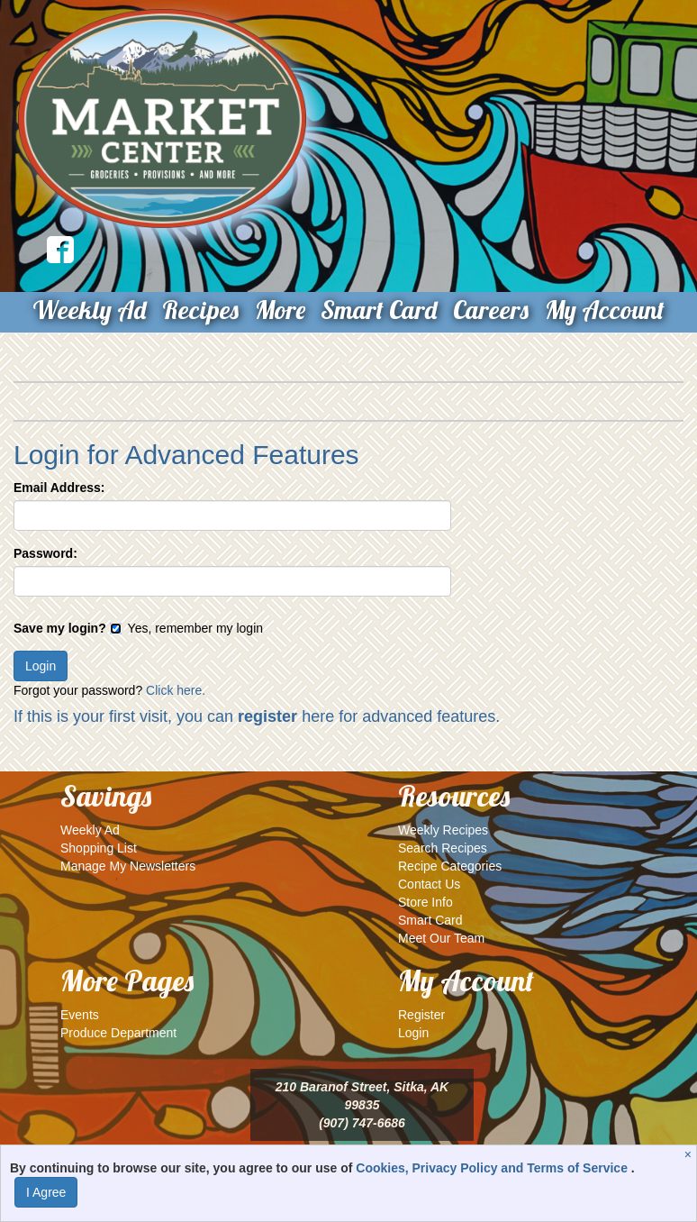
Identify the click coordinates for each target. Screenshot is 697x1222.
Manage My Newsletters (127, 866)
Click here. (175, 690)
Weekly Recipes (443, 830)
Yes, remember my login (186, 628)
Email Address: (59, 487)
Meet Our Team (441, 938)
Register (421, 1015)
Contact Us (429, 884)
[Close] (690, 1154)
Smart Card (379, 309)
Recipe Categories (450, 866)
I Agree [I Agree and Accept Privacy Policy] (46, 1192)
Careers (491, 309)
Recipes (200, 309)
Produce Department (118, 1033)
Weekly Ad (89, 309)
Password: (45, 553)
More (280, 309)
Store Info (425, 902)
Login (413, 1033)
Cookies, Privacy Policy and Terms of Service (493, 1168)
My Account (605, 309)
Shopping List (98, 848)
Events (79, 1015)
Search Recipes (442, 848)
